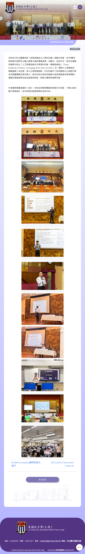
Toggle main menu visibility (80, 8)
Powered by (52, 550)
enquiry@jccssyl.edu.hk (50, 541)
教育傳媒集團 (60, 550)
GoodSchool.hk (69, 550)
